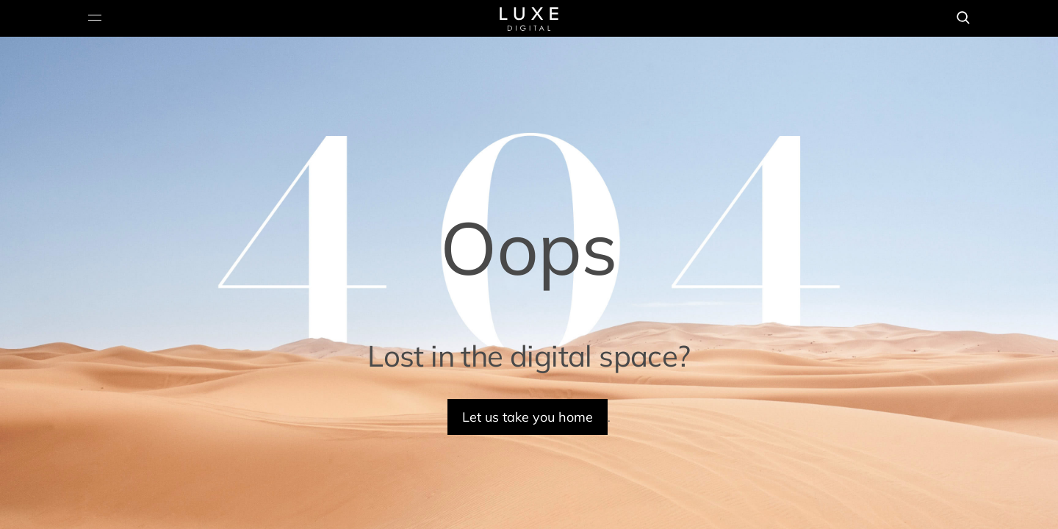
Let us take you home (527, 417)
